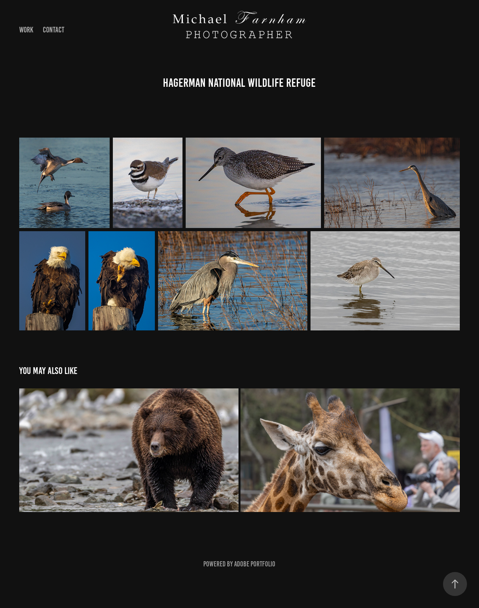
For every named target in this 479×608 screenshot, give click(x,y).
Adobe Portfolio (254, 564)
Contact (53, 30)
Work (26, 30)
